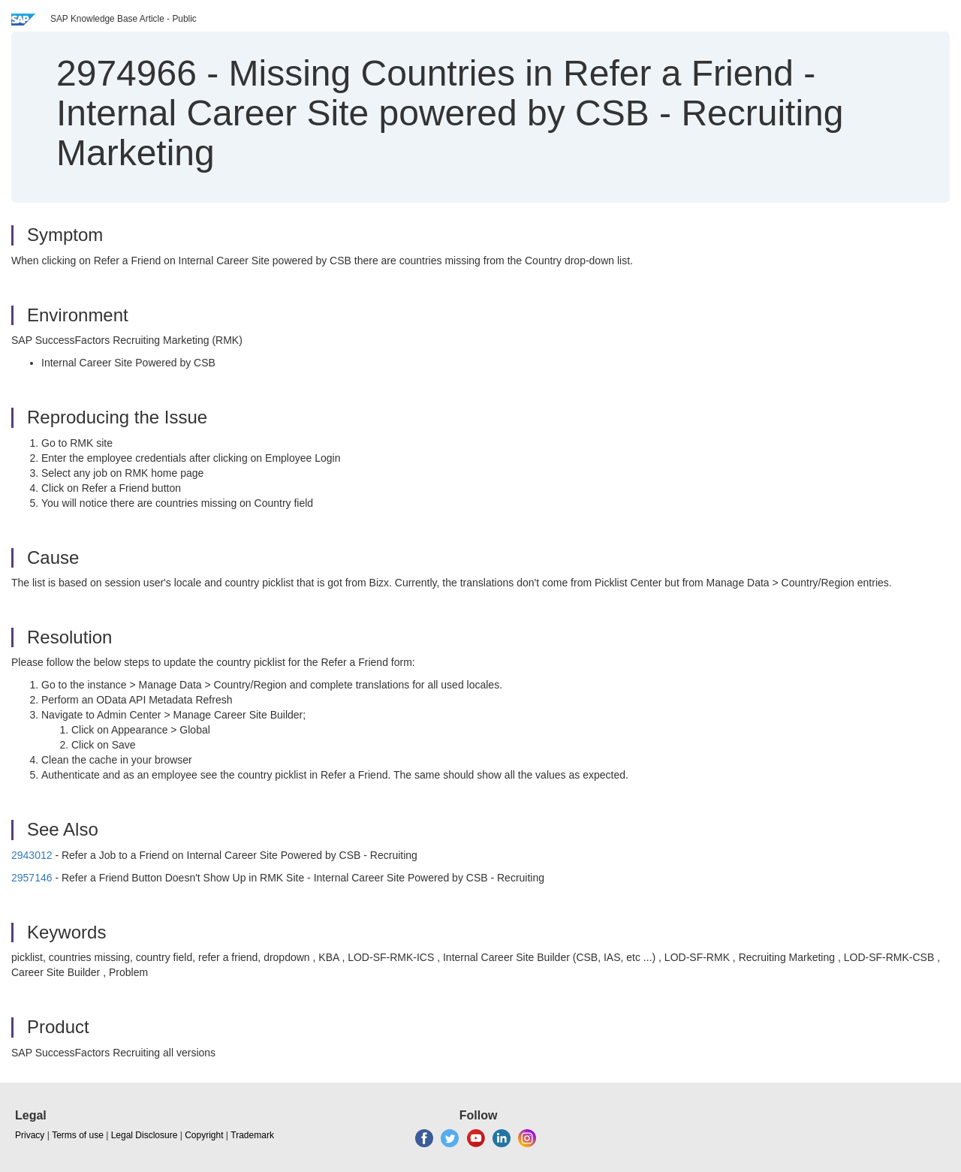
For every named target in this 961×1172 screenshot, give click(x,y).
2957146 (32, 878)
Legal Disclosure (144, 1135)
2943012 (32, 855)
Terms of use (78, 1135)
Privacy (29, 1135)
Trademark (252, 1135)
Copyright (204, 1135)
